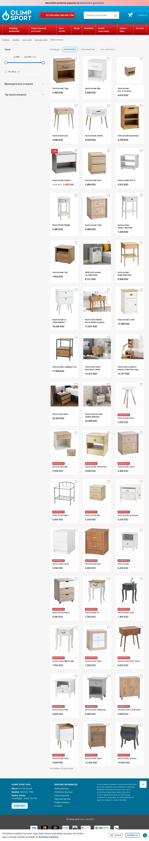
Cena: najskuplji (107, 49)
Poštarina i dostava (63, 792)
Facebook (139, 3)
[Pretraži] (115, 15)
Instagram (145, 3)
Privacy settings (145, 835)
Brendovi (88, 28)
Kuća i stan (27, 39)
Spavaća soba (41, 39)
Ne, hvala (115, 835)
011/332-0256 (52, 15)
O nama (58, 805)
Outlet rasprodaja (103, 29)
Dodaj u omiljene (76, 58)
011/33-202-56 (25, 788)
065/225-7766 (67, 15)
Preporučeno (70, 49)
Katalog (16, 39)
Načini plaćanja (61, 788)
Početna (6, 39)
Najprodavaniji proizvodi (38, 29)
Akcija (77, 28)
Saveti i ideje (123, 29)
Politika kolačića (61, 802)
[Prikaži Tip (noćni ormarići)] (43, 94)
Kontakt (140, 28)
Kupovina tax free (62, 799)
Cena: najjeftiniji (88, 49)
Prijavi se (142, 15)
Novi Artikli (62, 29)
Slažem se (132, 835)
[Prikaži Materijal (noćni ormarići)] (43, 84)
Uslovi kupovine (61, 795)
